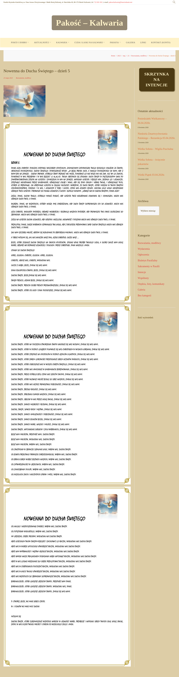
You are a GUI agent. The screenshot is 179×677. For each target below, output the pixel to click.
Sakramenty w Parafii (149, 266)
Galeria (141, 289)
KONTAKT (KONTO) (160, 43)
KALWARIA (61, 43)
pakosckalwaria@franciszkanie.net (120, 2)
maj (124, 56)
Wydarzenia (144, 248)
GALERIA (130, 43)
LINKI (143, 43)
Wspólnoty (143, 278)
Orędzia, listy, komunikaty (151, 284)
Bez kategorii (144, 295)
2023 (119, 56)
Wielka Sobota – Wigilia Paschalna (155, 149)
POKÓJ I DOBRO (19, 43)
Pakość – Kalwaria (89, 22)
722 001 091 (98, 2)
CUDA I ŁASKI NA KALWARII (88, 43)
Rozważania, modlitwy (139, 56)
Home (113, 56)
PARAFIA (114, 43)
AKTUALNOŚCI (41, 43)
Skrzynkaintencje (156, 79)
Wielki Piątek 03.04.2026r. (151, 174)
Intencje (142, 272)
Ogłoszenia (143, 254)
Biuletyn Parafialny (147, 260)
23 (128, 56)
